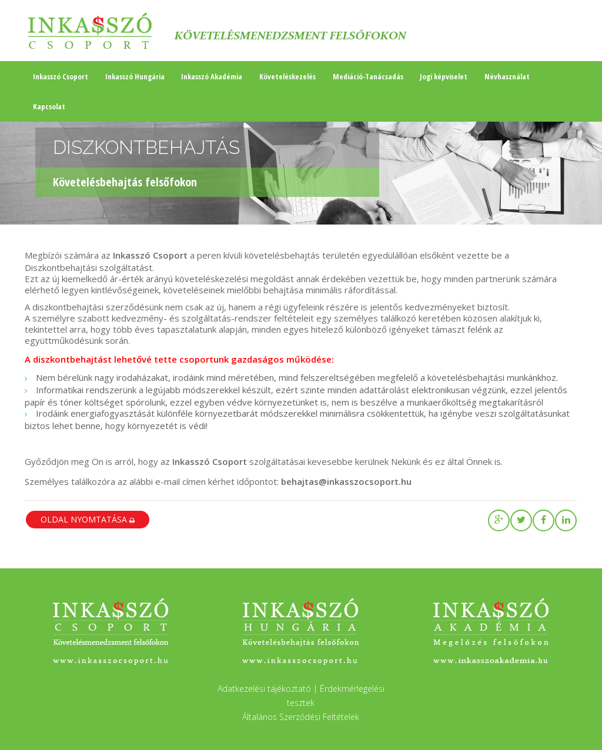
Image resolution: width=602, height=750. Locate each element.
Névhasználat (507, 76)
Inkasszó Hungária (135, 76)
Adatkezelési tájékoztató (264, 688)
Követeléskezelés (287, 76)
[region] (301, 170)
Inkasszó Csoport (60, 76)
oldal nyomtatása (88, 519)
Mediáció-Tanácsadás (368, 76)
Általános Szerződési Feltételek (300, 716)
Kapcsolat (49, 106)
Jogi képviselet (443, 76)
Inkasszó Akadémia (211, 76)
